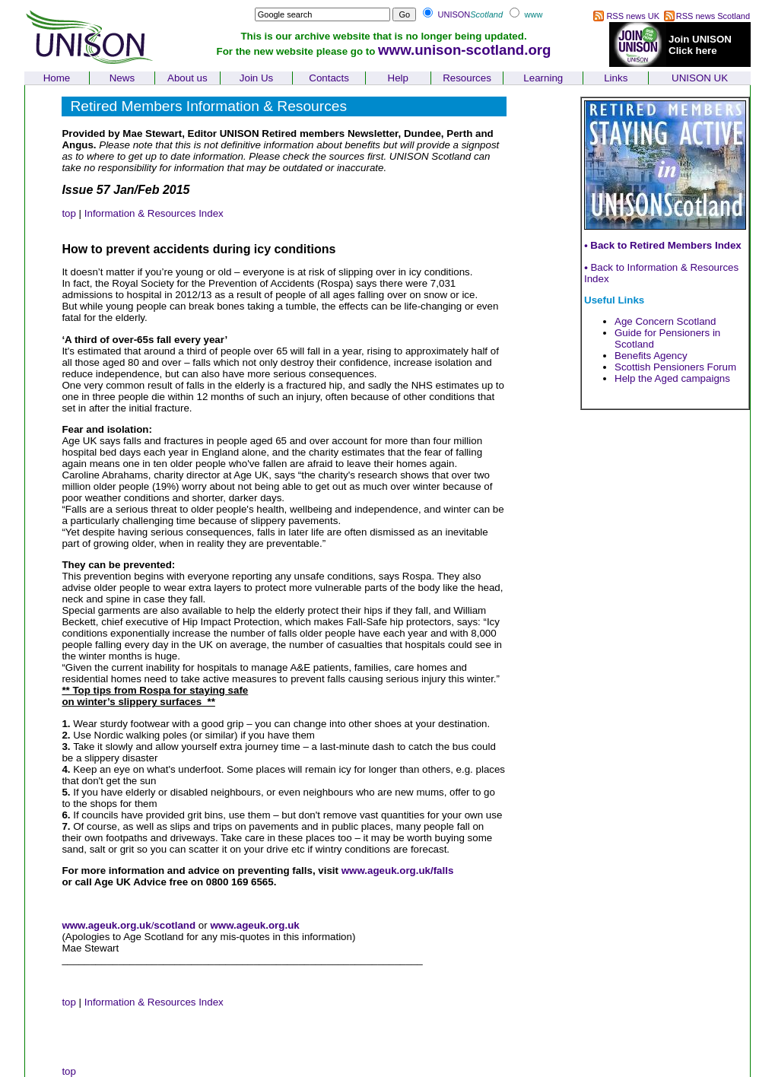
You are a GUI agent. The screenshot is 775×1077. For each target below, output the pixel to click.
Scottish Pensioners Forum (675, 367)
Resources (467, 78)
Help (398, 78)
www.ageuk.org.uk (106, 925)
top (69, 213)
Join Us (256, 78)
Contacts (329, 78)
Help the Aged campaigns (672, 378)
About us (187, 78)
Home (57, 78)
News (122, 78)
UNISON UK (700, 78)
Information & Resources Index (154, 213)
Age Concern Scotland (665, 321)
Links (615, 78)
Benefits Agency (651, 355)
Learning (543, 78)
